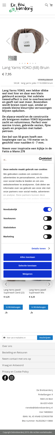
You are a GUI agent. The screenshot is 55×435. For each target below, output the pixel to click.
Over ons (7, 346)
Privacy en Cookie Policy (15, 371)
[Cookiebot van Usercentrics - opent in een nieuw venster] (39, 159)
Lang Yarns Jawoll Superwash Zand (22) (14, 291)
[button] (8, 41)
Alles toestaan (27, 257)
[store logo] (20, 7)
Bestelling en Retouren (14, 352)
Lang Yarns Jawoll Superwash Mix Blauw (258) (37, 292)
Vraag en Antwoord (13, 365)
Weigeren (27, 274)
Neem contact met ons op (16, 358)
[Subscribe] (45, 337)
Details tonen (39, 248)
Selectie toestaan (27, 265)
